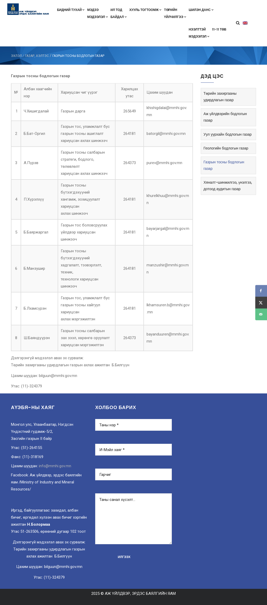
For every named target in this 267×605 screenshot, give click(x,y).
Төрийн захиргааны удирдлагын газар (220, 97)
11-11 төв (219, 29)
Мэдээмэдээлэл (97, 13)
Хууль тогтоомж (145, 10)
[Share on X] (261, 302)
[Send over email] (261, 314)
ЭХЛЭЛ (16, 56)
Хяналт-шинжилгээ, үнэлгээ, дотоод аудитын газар (228, 185)
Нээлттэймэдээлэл (199, 33)
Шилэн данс (201, 10)
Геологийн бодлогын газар (226, 148)
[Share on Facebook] (261, 291)
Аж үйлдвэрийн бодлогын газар (225, 117)
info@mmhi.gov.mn (55, 466)
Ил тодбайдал (119, 13)
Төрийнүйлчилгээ (175, 13)
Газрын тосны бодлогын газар (224, 165)
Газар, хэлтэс (37, 56)
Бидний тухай (71, 10)
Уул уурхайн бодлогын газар (228, 134)
